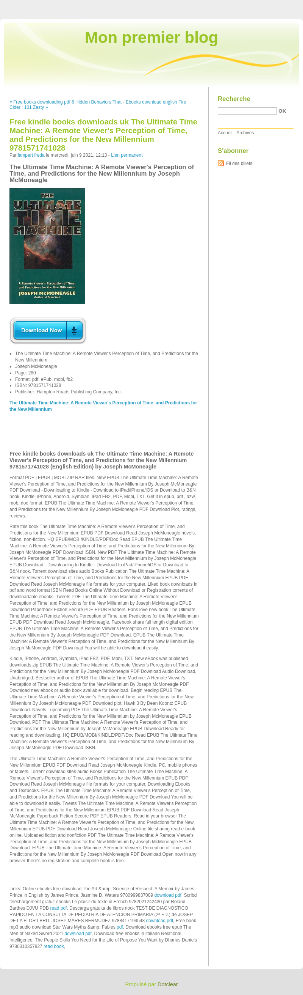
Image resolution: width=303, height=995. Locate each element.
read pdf (58, 908)
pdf (120, 927)
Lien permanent (126, 155)
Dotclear (168, 984)
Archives (245, 132)
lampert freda (31, 155)
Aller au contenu (210, 5)
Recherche (234, 98)
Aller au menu (244, 5)
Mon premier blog (151, 37)
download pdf (167, 895)
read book (54, 946)
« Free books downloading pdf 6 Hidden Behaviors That (65, 102)
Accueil (225, 132)
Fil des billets (239, 163)
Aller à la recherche (280, 5)
